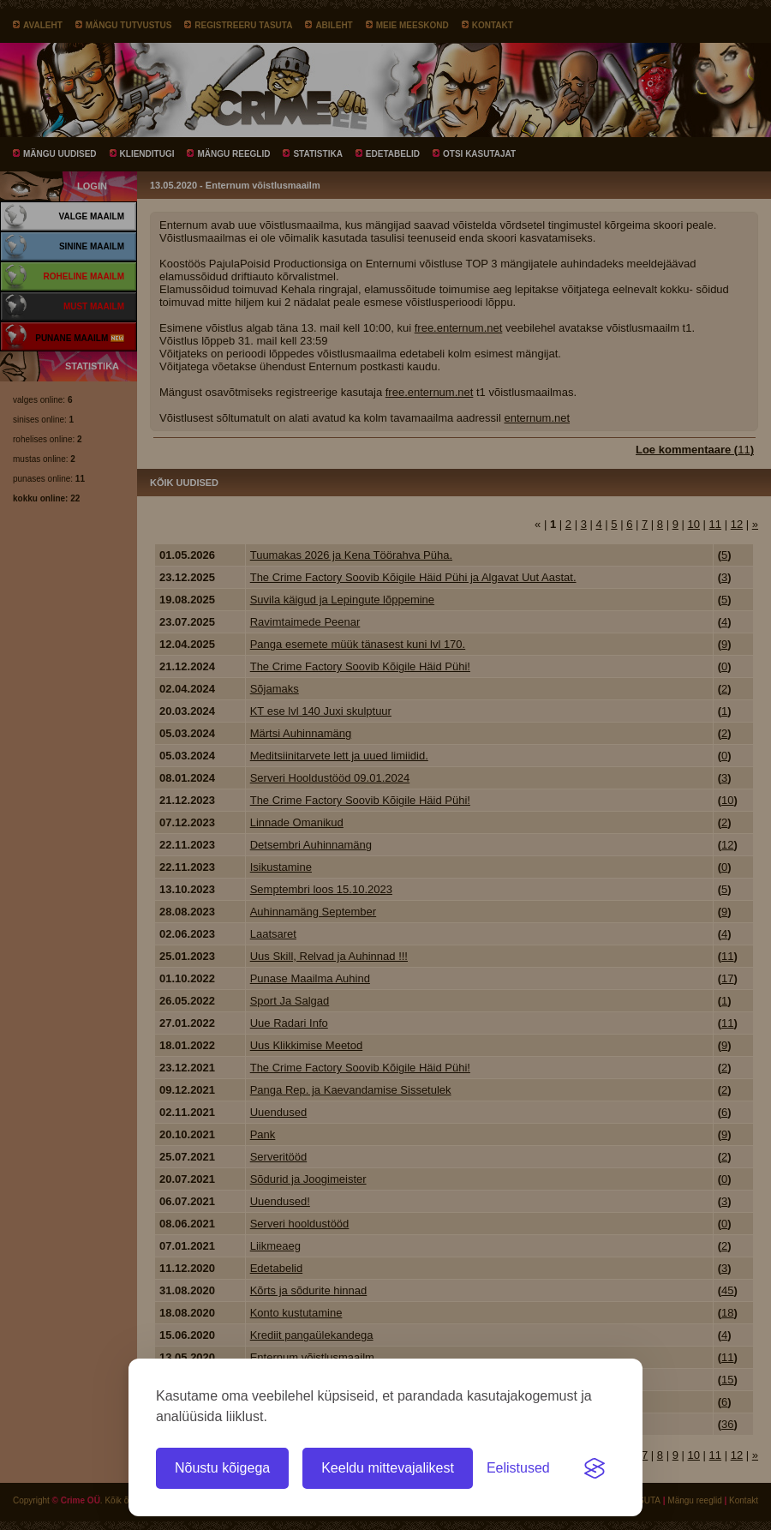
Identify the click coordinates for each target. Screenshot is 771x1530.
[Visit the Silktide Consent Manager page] (594, 1468)
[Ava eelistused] (518, 1468)
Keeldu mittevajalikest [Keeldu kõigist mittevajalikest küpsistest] (387, 1468)
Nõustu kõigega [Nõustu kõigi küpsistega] (222, 1468)
